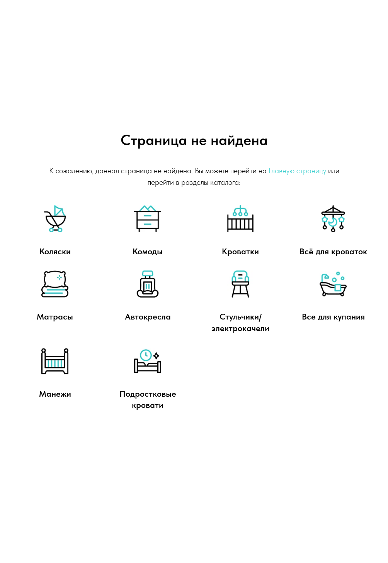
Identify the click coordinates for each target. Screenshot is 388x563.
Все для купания (333, 316)
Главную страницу (297, 170)
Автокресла (148, 316)
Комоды (148, 251)
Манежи (55, 394)
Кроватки (240, 251)
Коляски (55, 251)
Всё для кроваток (333, 251)
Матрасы (55, 316)
